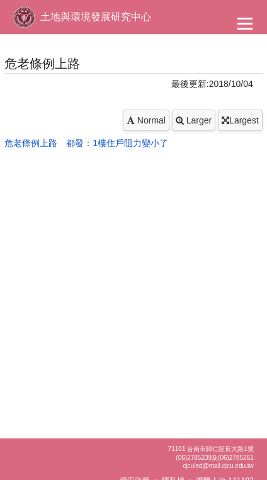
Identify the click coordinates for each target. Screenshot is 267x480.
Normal (146, 120)
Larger (194, 120)
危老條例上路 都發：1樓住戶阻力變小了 (86, 143)
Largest (240, 120)
